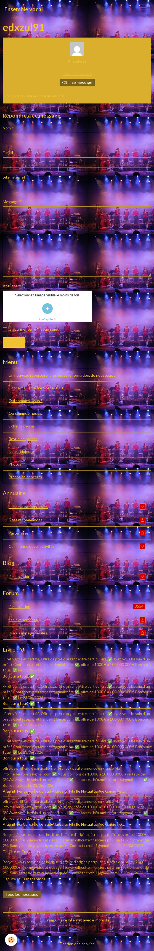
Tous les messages (21, 894)
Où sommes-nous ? (25, 413)
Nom (7, 128)
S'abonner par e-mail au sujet (34, 329)
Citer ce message (77, 82)
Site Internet (14, 177)
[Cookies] (11, 940)
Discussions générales (77, 633)
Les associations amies (77, 506)
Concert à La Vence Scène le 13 (36, 388)
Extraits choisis (22, 426)
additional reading (48, 96)
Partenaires (77, 533)
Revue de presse (23, 438)
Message (10, 201)
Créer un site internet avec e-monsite (77, 920)
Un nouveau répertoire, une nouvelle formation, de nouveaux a (62, 375)
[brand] (23, 9)
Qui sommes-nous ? (26, 400)
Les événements (77, 620)
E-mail (8, 152)
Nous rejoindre (21, 451)
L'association (77, 576)
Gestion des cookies (77, 943)
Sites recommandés (77, 520)
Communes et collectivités (77, 546)
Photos (15, 464)
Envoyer (14, 342)
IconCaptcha (46, 319)
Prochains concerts (25, 476)
